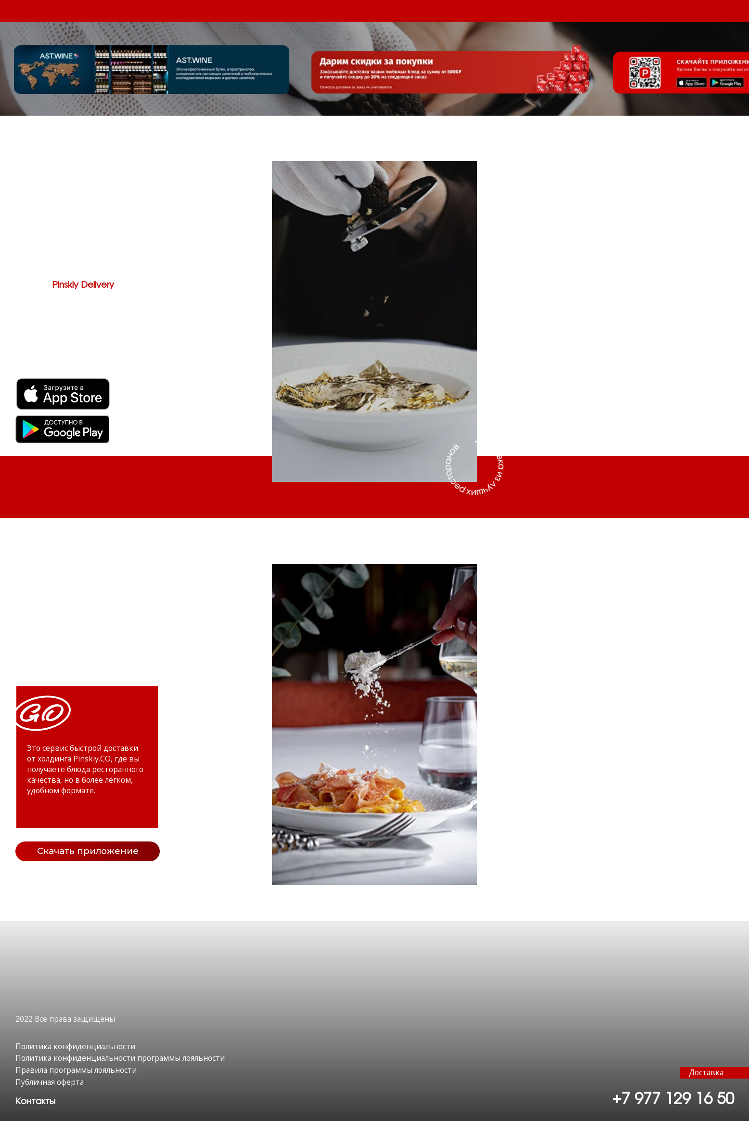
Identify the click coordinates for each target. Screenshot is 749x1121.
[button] (35, 1101)
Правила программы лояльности (76, 1070)
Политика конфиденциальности (75, 1046)
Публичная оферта (49, 1082)
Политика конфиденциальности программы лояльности (120, 1058)
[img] (62, 429)
